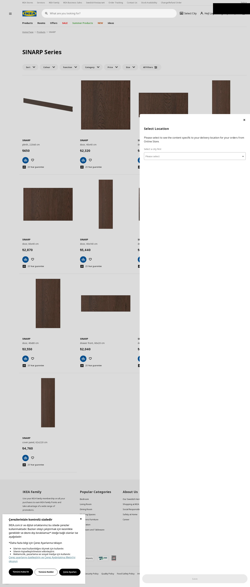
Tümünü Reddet (46, 572)
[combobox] (212, 42)
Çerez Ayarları (70, 572)
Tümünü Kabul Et (21, 571)
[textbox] (212, 42)
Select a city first (186, 34)
